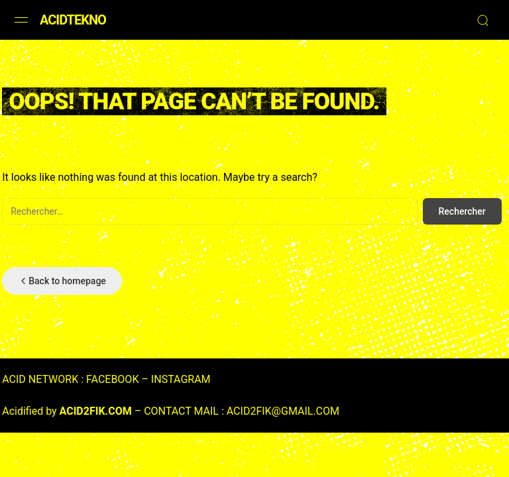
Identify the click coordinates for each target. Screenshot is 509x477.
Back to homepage (62, 281)
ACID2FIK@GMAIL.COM (283, 411)
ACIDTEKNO (73, 20)
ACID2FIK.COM (96, 411)
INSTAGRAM (181, 379)
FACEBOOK (112, 379)
